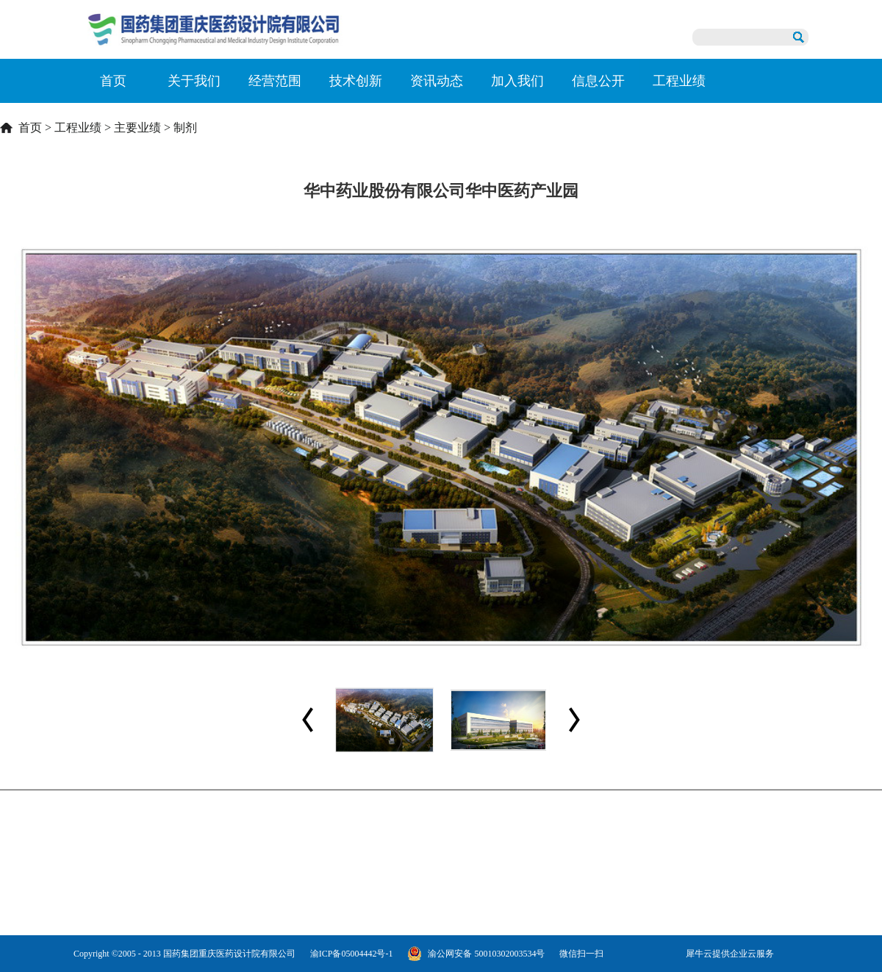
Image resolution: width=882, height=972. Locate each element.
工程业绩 (77, 127)
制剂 (185, 127)
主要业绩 (137, 127)
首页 (113, 81)
